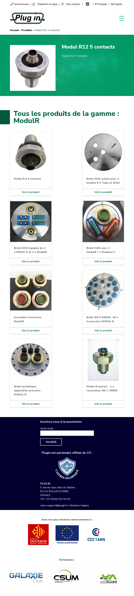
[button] (33, 68)
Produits (26, 30)
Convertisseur (21, 4)
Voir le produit (31, 192)
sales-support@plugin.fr (53, 505)
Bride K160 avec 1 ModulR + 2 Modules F (100, 250)
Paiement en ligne (47, 4)
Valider (51, 442)
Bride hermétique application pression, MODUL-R (27, 390)
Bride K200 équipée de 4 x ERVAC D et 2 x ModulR (30, 250)
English (118, 4)
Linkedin (87, 4)
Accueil (14, 30)
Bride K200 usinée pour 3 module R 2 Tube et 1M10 (103, 181)
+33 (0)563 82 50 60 (57, 499)
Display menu (121, 18)
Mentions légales (79, 505)
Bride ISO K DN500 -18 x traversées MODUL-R (102, 319)
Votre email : (47, 428)
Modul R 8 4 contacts (27, 179)
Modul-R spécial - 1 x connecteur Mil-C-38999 (101, 388)
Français (102, 4)
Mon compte (73, 4)
